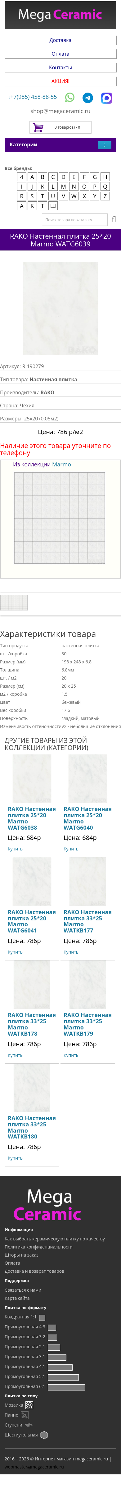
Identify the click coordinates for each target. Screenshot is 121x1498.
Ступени (13, 1425)
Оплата (60, 53)
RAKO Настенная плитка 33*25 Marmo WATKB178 (32, 1024)
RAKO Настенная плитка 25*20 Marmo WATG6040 (88, 818)
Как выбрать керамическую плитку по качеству (55, 1239)
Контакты (60, 67)
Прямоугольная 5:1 (25, 1376)
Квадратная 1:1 (21, 1317)
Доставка (61, 40)
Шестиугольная (21, 1435)
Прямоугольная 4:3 (25, 1327)
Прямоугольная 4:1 (25, 1366)
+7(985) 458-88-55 (33, 96)
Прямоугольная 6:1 (25, 1386)
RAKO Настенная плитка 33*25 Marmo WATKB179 (88, 1024)
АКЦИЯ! (60, 81)
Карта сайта (17, 1298)
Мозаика (14, 1405)
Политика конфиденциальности (39, 1247)
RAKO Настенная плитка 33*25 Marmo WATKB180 (32, 1127)
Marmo (61, 464)
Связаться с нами (23, 1290)
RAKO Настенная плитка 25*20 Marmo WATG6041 (32, 921)
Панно (11, 1415)
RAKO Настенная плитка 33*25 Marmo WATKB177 (88, 921)
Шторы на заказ (21, 1255)
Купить (15, 849)
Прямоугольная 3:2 (25, 1337)
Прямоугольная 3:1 (25, 1356)
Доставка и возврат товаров (34, 1271)
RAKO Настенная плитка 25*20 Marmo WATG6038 (32, 818)
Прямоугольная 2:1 (25, 1346)
